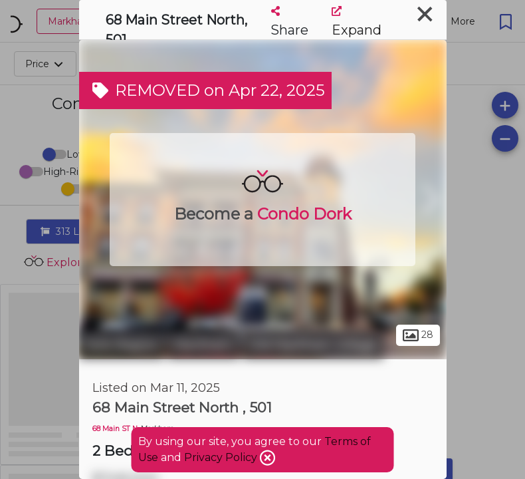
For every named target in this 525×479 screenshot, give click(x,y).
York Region (122, 344)
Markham (203, 344)
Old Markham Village (313, 344)
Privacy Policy (222, 457)
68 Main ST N (115, 428)
